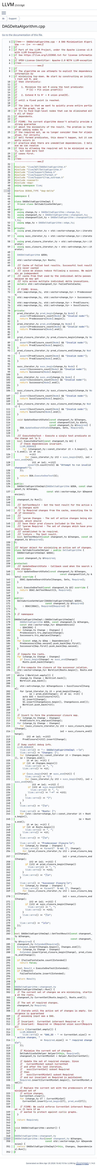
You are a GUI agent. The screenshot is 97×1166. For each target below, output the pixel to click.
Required (81, 425)
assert (24, 315)
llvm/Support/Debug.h (41, 172)
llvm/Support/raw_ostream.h (45, 177)
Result (28, 968)
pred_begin (46, 313)
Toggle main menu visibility (5, 11)
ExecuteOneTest (44, 475)
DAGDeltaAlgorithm (28, 254)
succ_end (45, 377)
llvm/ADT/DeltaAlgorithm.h (44, 169)
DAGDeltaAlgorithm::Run (29, 1138)
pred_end (45, 323)
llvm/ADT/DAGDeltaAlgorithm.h (46, 166)
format (48, 848)
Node (70, 313)
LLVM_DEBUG (26, 446)
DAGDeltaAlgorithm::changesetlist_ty (53, 219)
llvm (38, 185)
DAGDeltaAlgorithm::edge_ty (56, 222)
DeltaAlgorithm (72, 550)
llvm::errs (26, 749)
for (19, 723)
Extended (40, 944)
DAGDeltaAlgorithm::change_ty (60, 212)
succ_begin (46, 366)
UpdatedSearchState (37, 427)
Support (13, 18)
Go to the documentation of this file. (22, 35)
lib (3, 18)
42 (7, 190)
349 (7, 1138)
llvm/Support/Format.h (42, 174)
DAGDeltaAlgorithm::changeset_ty (66, 214)
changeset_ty (61, 1138)
